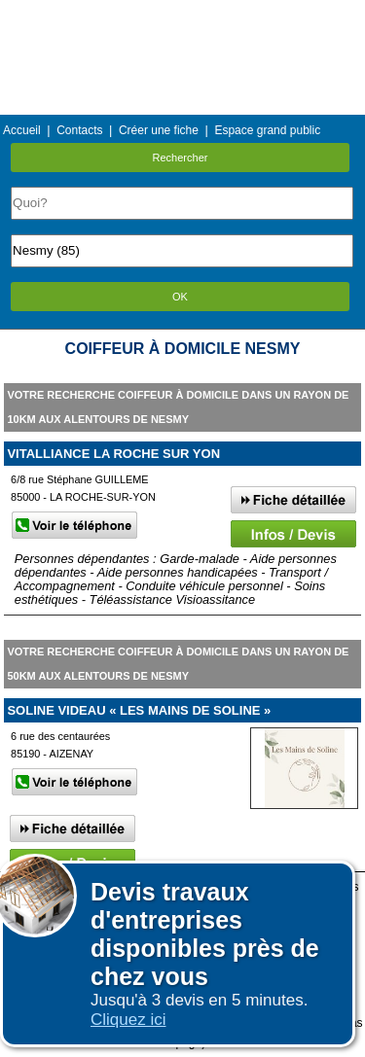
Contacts (79, 130)
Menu (182, 14)
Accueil (22, 130)
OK (180, 296)
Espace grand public (267, 130)
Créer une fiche (159, 130)
